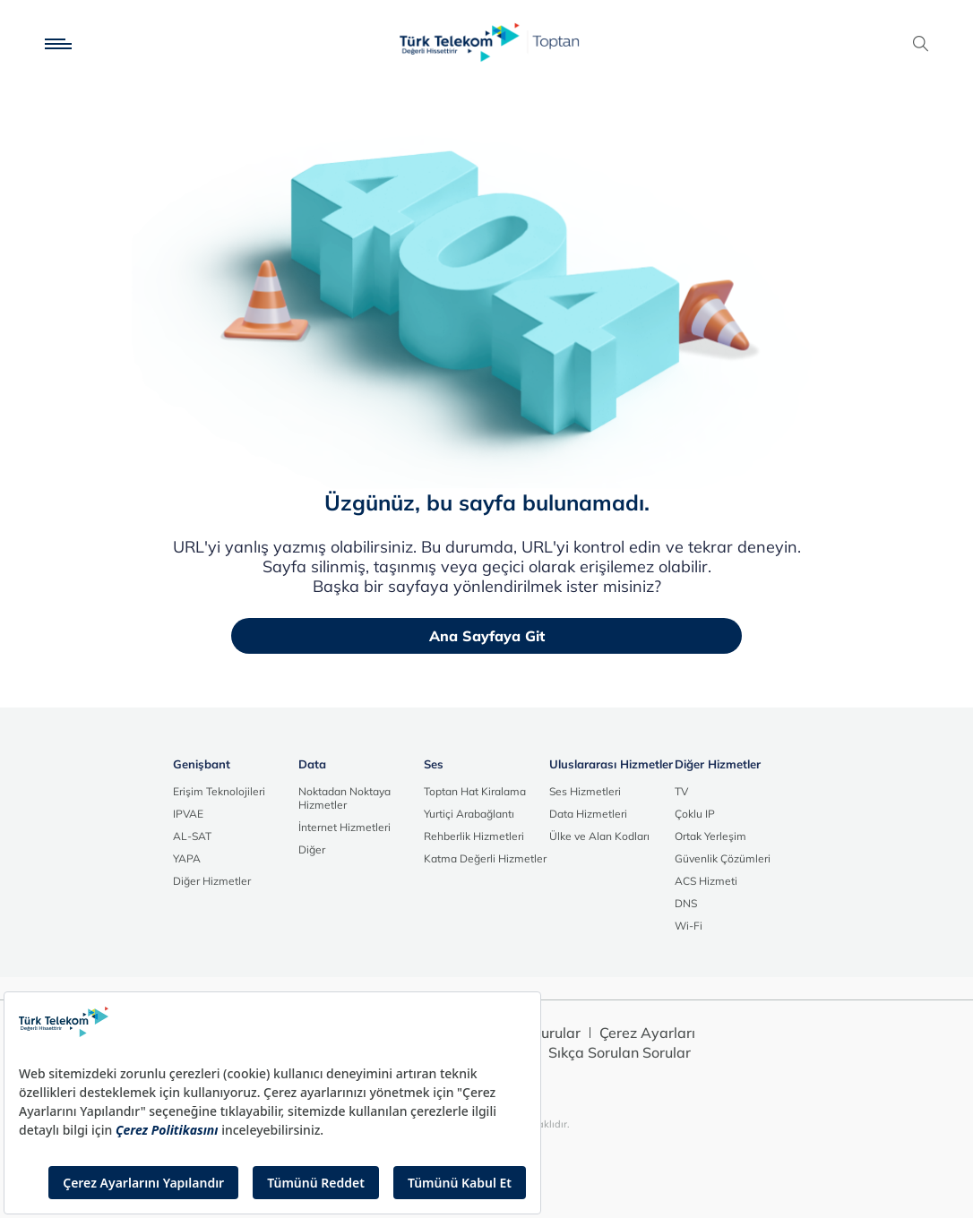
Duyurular (547, 1033)
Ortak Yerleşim (710, 836)
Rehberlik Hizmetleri (474, 836)
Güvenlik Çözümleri (723, 858)
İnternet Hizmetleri (344, 827)
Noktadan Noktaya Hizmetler (344, 798)
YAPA (187, 858)
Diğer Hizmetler (212, 881)
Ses (433, 764)
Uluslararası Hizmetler (611, 764)
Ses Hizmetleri (585, 791)
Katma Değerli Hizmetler (485, 858)
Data (312, 764)
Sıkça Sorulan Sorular (619, 1052)
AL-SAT (192, 836)
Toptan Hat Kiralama (475, 791)
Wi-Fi (688, 925)
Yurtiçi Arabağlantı (469, 813)
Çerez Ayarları (647, 1033)
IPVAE (188, 813)
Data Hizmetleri (588, 813)
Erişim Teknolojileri (219, 791)
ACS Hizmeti (706, 881)
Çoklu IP (695, 813)
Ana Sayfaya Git (487, 636)
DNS (686, 903)
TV (681, 791)
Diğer (311, 849)
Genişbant (201, 764)
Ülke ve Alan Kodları (599, 836)
